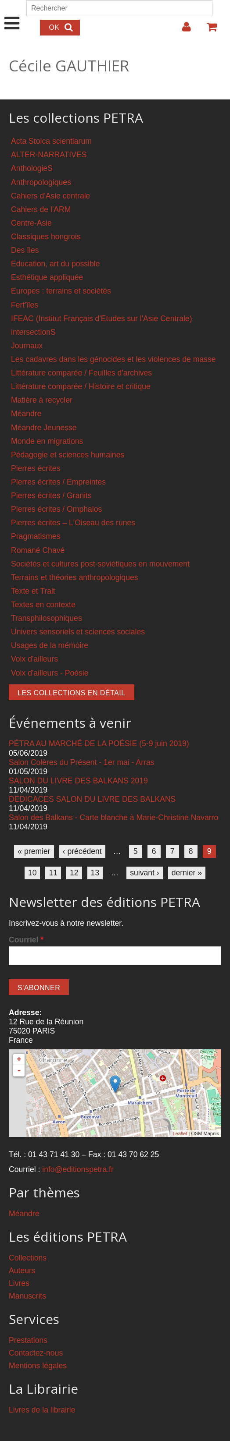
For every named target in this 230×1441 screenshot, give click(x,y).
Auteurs (22, 1270)
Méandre (26, 413)
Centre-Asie (31, 223)
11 (53, 872)
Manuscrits (27, 1296)
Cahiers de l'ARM (41, 209)
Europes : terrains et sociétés (61, 291)
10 (32, 872)
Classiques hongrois (45, 236)
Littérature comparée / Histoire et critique (81, 386)
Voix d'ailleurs (34, 659)
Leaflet (179, 1133)
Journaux (27, 345)
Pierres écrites (35, 468)
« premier (34, 851)
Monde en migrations (47, 441)
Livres (19, 1283)
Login (182, 30)
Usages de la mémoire (49, 645)
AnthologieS (32, 168)
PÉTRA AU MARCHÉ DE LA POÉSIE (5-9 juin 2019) (99, 743)
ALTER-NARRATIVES (48, 154)
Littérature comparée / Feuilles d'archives (81, 372)
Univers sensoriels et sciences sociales (78, 631)
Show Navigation (12, 14)
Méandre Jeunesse (44, 427)
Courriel (26, 939)
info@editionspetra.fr (78, 1169)
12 (74, 872)
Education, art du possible (55, 263)
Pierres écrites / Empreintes (58, 482)
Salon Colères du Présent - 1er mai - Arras (82, 762)
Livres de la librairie (42, 1410)
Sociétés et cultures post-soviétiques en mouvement (100, 563)
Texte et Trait (33, 591)
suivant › (144, 872)
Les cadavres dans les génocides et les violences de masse (113, 359)
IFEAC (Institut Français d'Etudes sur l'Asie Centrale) (101, 318)
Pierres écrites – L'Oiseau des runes (73, 522)
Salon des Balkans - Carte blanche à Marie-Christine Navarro (113, 817)
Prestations (28, 1340)
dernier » (187, 872)
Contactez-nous (36, 1353)
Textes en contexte (43, 604)
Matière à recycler (41, 400)
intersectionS (33, 332)
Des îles (25, 250)
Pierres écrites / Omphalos (56, 509)
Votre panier (208, 30)
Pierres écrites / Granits (51, 495)
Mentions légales (38, 1365)
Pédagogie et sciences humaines (67, 454)
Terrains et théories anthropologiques (74, 577)
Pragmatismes (35, 536)
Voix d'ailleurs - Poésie (49, 673)
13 (95, 872)
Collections (28, 1257)
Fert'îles (24, 305)
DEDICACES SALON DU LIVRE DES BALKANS (92, 799)
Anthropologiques (41, 182)
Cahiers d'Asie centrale (50, 195)
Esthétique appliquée (47, 277)
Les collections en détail (72, 693)
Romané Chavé (38, 550)
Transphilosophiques (46, 618)
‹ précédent (82, 851)
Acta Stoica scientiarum (51, 141)
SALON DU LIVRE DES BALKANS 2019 (78, 780)
